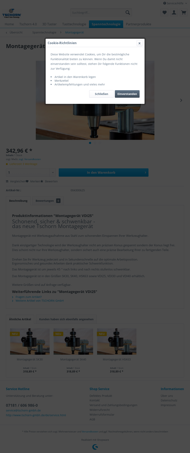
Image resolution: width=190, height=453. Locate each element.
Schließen (101, 94)
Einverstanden (127, 94)
